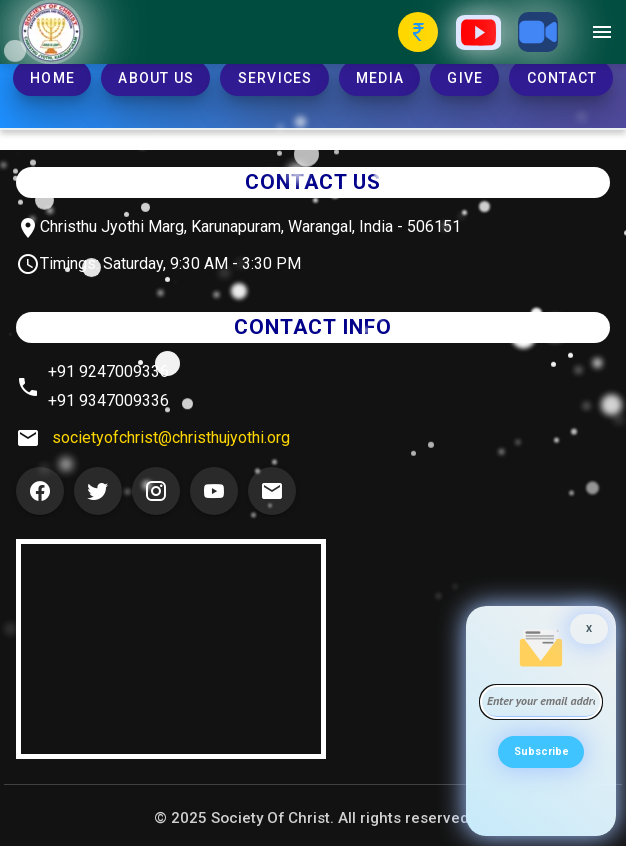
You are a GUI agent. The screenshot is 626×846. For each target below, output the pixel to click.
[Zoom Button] (538, 32)
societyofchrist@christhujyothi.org (171, 437)
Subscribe (541, 751)
